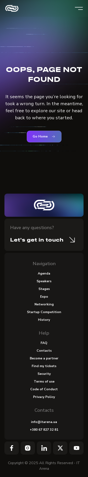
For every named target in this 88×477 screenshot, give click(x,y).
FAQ (44, 343)
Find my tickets (44, 366)
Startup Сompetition (44, 312)
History (44, 320)
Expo (44, 296)
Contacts (44, 350)
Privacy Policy (44, 397)
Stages (44, 289)
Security (44, 374)
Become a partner (44, 358)
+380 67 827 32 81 (44, 429)
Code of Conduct (44, 389)
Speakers (44, 281)
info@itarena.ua (44, 422)
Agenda (44, 273)
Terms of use (44, 381)
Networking (44, 304)
